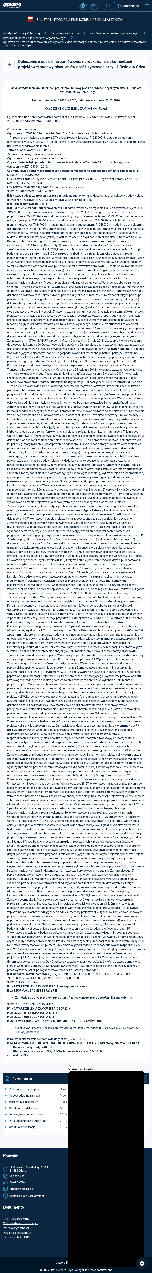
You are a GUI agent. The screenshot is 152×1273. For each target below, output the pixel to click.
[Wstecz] (10, 64)
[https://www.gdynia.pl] (12, 6)
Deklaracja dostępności (17, 1232)
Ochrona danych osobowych (20, 1223)
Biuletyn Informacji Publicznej (21, 33)
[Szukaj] (108, 6)
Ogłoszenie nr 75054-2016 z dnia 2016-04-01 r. (37, 133)
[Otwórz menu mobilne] (147, 6)
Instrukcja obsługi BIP (16, 1237)
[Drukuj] (143, 1079)
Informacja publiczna (16, 1218)
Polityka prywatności (16, 1228)
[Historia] (134, 1079)
